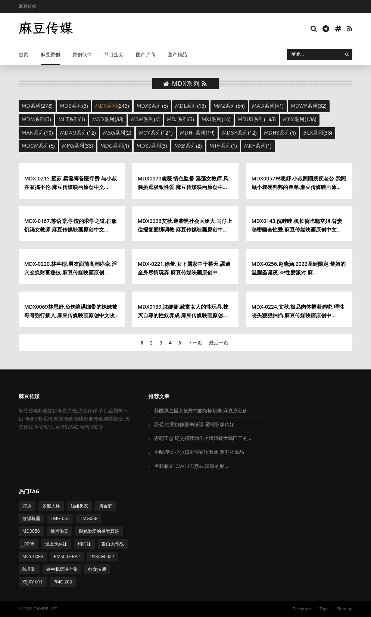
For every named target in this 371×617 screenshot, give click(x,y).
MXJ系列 (212, 119)
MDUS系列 (251, 119)
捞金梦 (105, 506)
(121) (156, 133)
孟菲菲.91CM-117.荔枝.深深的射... (191, 466)
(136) (300, 119)
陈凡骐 (29, 569)
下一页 (195, 342)
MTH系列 (220, 146)
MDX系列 (106, 106)
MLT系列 (68, 119)
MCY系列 (150, 133)
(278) (37, 106)
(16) (216, 119)
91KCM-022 (102, 556)
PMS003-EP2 (67, 556)
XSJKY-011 (32, 582)
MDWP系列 (304, 106)
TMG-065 (60, 518)
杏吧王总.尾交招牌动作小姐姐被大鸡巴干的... (203, 438)
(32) (309, 106)
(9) (280, 133)
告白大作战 (113, 544)
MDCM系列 (35, 146)
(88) (108, 119)
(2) (117, 133)
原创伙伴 (82, 54)
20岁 (27, 506)
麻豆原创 (50, 54)
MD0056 (31, 531)
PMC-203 (62, 582)
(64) (229, 106)
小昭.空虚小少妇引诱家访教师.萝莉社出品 (199, 451)
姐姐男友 (79, 506)
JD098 (28, 544)
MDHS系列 (277, 133)
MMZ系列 (224, 106)
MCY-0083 (32, 556)
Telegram (302, 608)
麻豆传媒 (28, 6)
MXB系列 (185, 146)
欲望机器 (31, 518)
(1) (71, 119)
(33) (77, 146)
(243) (112, 106)
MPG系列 (73, 146)
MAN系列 (33, 133)
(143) (257, 119)
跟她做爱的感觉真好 (99, 531)
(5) (38, 146)
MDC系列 (111, 146)
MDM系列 (33, 119)
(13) (190, 106)
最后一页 (218, 342)
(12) (78, 133)
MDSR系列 (235, 133)
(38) (317, 133)
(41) (268, 106)
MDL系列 (186, 106)
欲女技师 (97, 569)
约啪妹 (84, 544)
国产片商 (145, 54)
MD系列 (31, 106)
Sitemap (344, 608)
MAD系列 (263, 106)
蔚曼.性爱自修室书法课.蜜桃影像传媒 (194, 424)
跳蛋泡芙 (59, 531)
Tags (323, 608)
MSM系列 (142, 119)
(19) (197, 133)
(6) (152, 106)
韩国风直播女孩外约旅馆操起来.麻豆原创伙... (203, 410)
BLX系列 (313, 133)
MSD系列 (103, 119)
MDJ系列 (177, 119)
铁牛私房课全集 (62, 569)
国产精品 (177, 54)
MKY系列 (294, 119)
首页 (23, 54)
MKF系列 (255, 146)
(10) (37, 133)
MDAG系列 (73, 133)
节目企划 (114, 54)
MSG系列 (114, 133)
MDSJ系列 (149, 146)
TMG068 (88, 518)
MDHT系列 (193, 133)
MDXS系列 (149, 106)
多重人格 (51, 506)
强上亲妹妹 (56, 544)
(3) (74, 106)
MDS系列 (71, 106)
